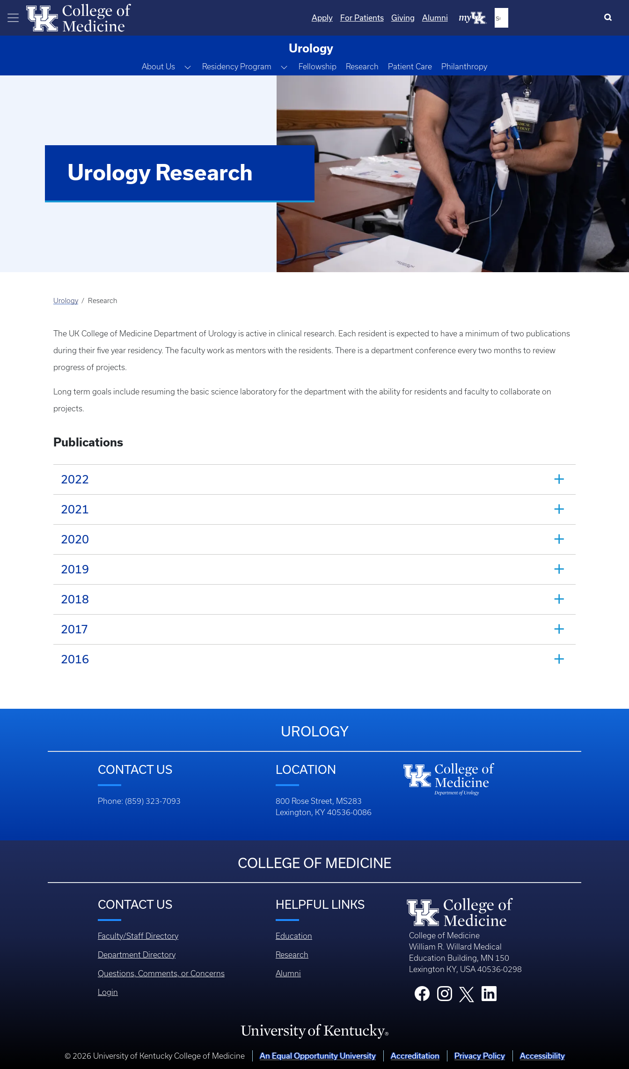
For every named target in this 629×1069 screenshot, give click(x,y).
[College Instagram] (444, 996)
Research (362, 66)
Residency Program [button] (236, 66)
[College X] (466, 993)
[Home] (78, 17)
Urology (65, 300)
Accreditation (415, 1055)
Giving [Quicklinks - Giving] (499, 17)
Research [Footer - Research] (292, 954)
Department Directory (137, 954)
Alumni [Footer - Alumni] (288, 973)
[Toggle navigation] (13, 17)
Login (108, 992)
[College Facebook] (422, 996)
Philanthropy (464, 66)
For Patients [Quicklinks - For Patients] (458, 17)
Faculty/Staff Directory (138, 936)
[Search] (610, 18)
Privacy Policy (479, 1055)
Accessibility (542, 1055)
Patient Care (410, 66)
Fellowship (317, 66)
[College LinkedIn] (489, 996)
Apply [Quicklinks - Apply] (418, 17)
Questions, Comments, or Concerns (161, 973)
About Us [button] (158, 66)
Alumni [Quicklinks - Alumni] (531, 17)
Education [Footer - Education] (294, 936)
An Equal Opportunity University (318, 1055)
